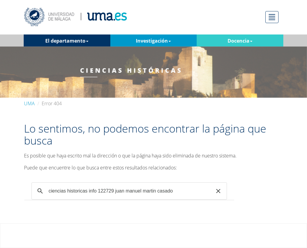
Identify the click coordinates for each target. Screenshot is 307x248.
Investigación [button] (153, 40)
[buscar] (128, 191)
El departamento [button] (66, 40)
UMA (29, 103)
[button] (218, 191)
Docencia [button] (240, 40)
